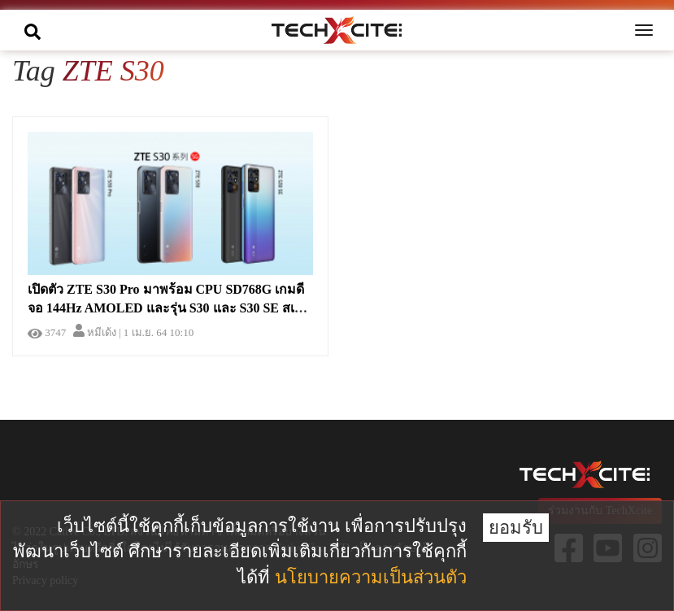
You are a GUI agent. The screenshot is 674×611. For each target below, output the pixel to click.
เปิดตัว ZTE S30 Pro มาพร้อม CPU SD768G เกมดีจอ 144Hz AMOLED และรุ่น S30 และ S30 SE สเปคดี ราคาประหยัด (166, 308)
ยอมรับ (516, 527)
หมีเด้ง (94, 332)
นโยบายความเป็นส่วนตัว (371, 577)
